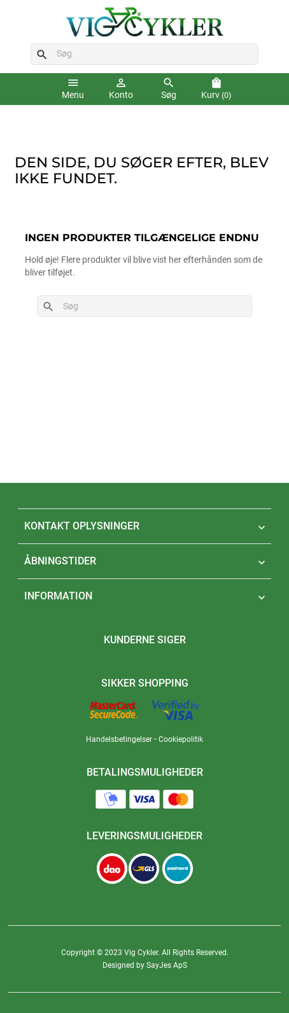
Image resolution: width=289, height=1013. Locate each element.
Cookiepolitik (181, 739)
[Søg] (145, 54)
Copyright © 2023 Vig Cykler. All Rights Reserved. (145, 952)
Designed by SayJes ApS (144, 965)
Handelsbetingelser (119, 739)
